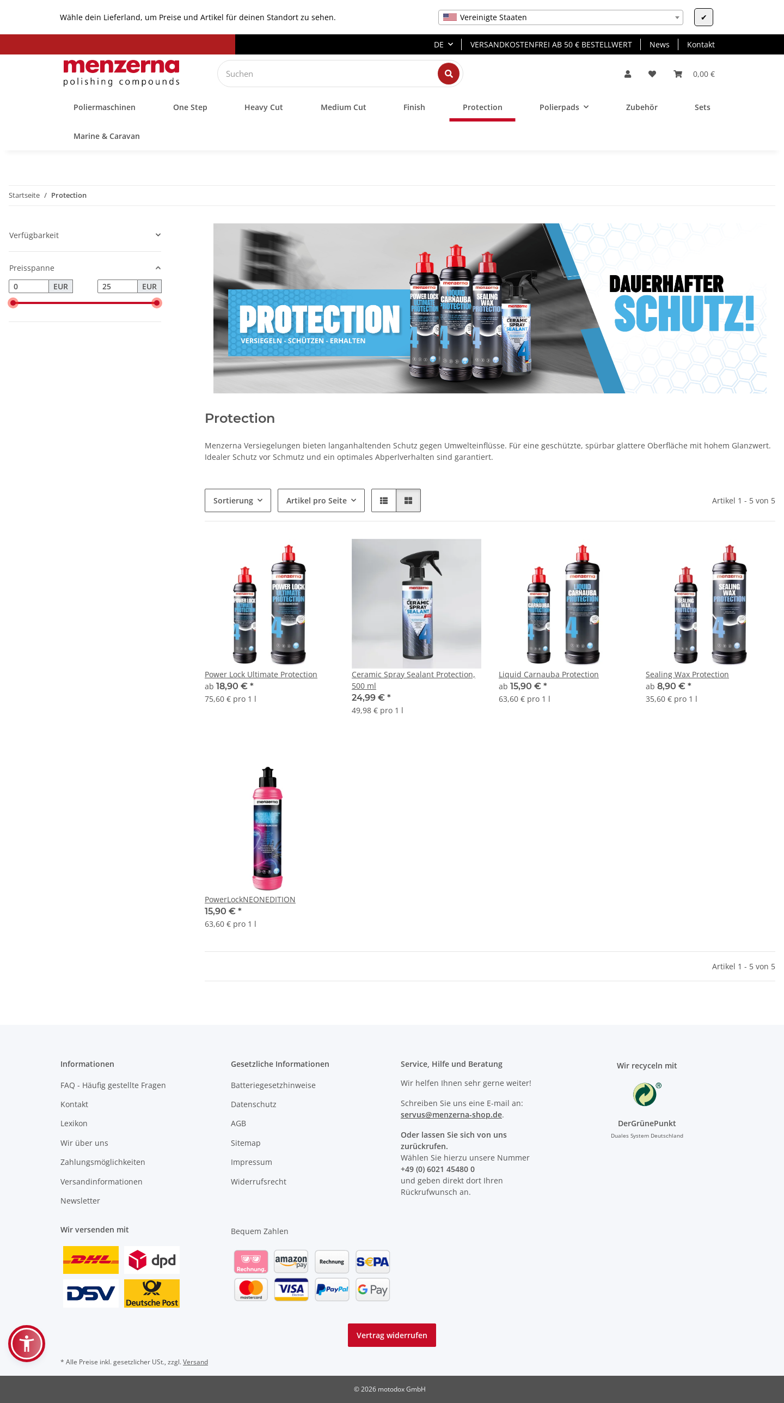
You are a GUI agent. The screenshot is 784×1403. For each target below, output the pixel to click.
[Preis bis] (117, 287)
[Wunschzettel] (652, 74)
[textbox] (561, 17)
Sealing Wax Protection (687, 674)
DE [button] (439, 44)
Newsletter (80, 1200)
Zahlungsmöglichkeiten (102, 1162)
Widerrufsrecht (258, 1181)
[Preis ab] (29, 287)
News (660, 44)
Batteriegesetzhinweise (273, 1085)
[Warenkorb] (694, 74)
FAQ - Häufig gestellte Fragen (113, 1085)
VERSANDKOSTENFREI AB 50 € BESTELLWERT (551, 44)
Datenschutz (254, 1104)
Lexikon (74, 1123)
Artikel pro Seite (316, 500)
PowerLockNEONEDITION (250, 899)
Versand (195, 1361)
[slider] (13, 303)
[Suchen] (332, 73)
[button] (628, 74)
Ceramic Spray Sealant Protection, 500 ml (413, 680)
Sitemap (246, 1143)
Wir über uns (84, 1143)
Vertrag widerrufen (392, 1335)
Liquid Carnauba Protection (549, 674)
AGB (238, 1123)
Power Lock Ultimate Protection (261, 674)
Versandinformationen (101, 1181)
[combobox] (560, 17)
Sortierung (233, 500)
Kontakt (701, 44)
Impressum (251, 1162)
